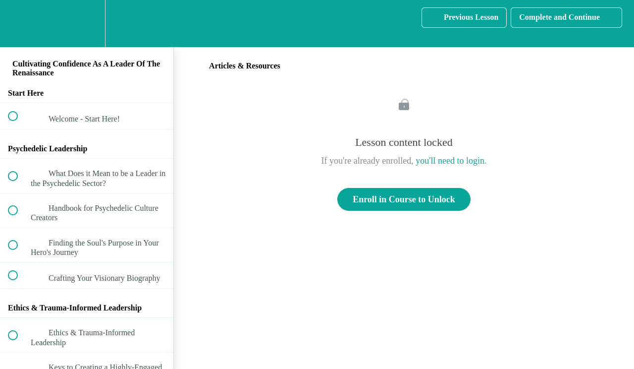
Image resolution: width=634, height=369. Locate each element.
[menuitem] (86, 23)
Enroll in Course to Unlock (404, 199)
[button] (18, 23)
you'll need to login (450, 161)
